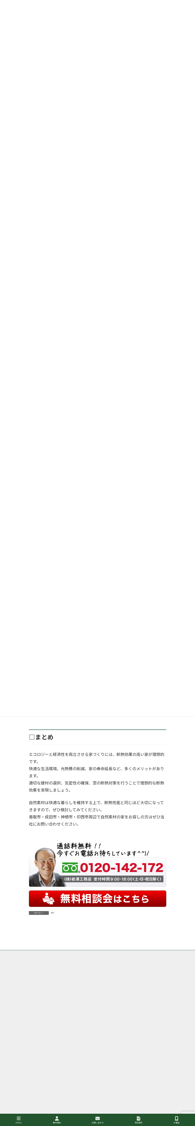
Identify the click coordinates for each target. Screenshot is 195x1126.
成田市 (156, 1024)
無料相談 (57, 1120)
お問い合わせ (98, 1120)
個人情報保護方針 (42, 988)
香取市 (105, 1024)
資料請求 (139, 1120)
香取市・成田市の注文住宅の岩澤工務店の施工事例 (134, 986)
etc (52, 912)
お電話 (176, 1120)
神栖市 (105, 1058)
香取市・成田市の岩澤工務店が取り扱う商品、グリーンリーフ (65, 986)
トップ (36, 983)
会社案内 (64, 988)
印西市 (134, 1041)
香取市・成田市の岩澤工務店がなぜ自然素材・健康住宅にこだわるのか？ (87, 983)
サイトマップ (84, 988)
